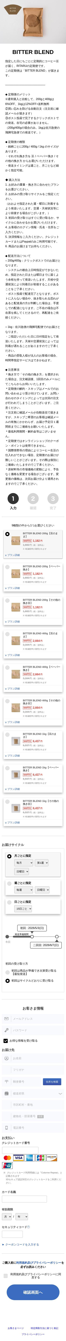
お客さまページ (16, 1328)
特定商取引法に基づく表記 (44, 1328)
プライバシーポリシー (33, 1334)
